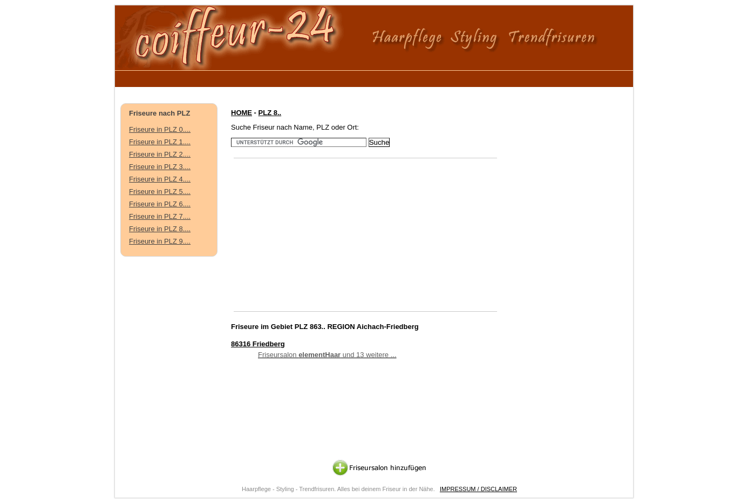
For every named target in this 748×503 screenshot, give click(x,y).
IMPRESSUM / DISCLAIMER (478, 489)
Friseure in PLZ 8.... (160, 229)
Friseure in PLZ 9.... (160, 241)
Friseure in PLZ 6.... (160, 204)
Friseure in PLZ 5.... (160, 191)
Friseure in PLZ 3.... (160, 167)
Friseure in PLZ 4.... (160, 179)
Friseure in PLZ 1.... (160, 142)
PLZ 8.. (270, 113)
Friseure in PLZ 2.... (160, 154)
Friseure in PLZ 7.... (160, 216)
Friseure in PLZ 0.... (160, 129)
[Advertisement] (319, 77)
